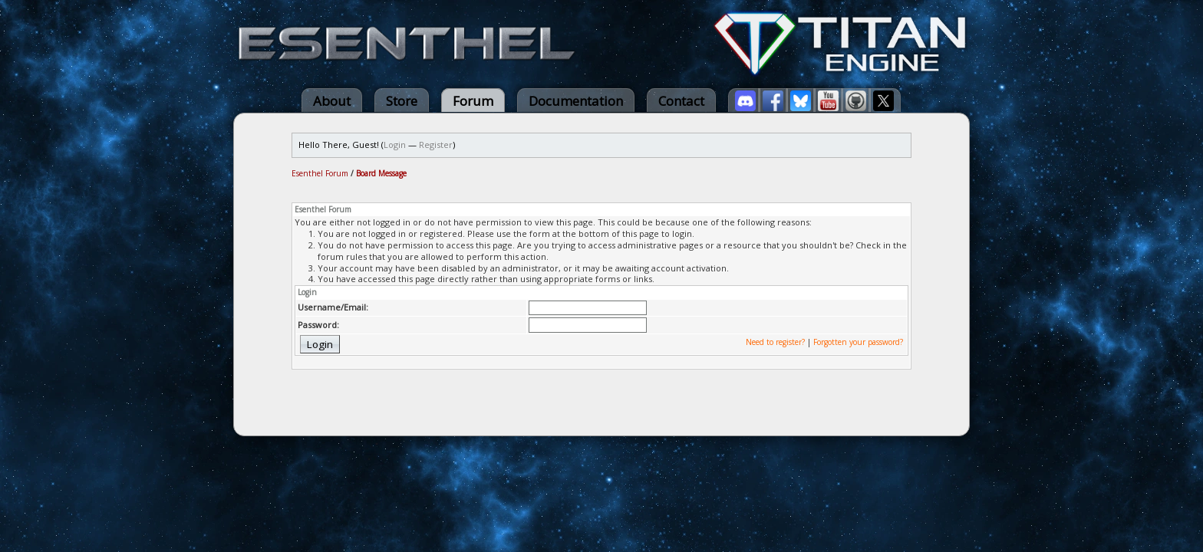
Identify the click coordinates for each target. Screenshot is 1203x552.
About (332, 101)
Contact (681, 101)
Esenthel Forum (320, 173)
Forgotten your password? (858, 342)
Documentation (576, 101)
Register (436, 144)
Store (401, 101)
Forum (473, 101)
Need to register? (775, 342)
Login (395, 144)
